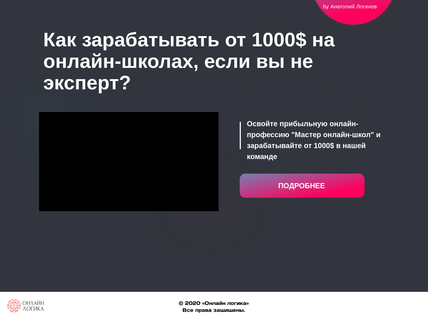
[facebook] (387, 309)
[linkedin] (414, 309)
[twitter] (401, 309)
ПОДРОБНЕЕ (301, 186)
